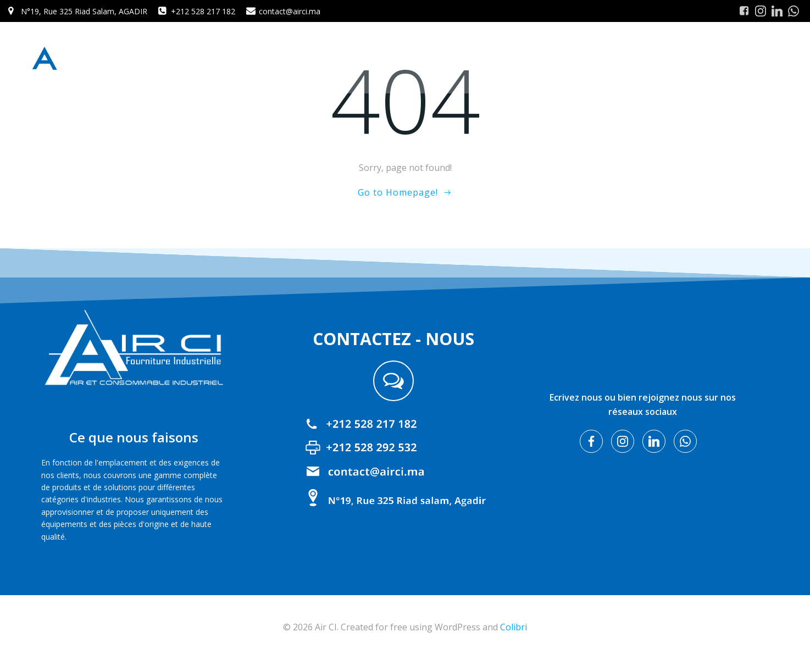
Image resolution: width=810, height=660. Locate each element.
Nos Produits (638, 57)
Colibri (513, 627)
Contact (761, 57)
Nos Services (704, 57)
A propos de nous (561, 57)
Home (502, 57)
